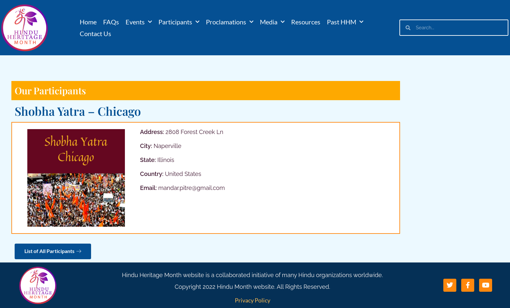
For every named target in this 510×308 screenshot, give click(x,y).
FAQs (111, 22)
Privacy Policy (252, 300)
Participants (178, 21)
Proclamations (229, 21)
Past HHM (345, 21)
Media (272, 21)
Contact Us (95, 33)
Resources (305, 22)
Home (88, 22)
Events (139, 21)
